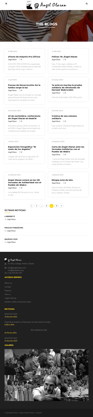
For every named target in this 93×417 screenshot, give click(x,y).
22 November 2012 (14, 110)
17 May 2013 (56, 51)
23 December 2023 (11, 340)
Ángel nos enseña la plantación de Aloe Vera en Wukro (28, 322)
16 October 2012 (57, 110)
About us (8, 283)
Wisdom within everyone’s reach (18, 302)
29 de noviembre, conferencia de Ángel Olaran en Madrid (24, 117)
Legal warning (10, 298)
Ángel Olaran (12, 59)
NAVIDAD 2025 (11, 239)
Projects (8, 291)
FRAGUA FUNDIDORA (14, 228)
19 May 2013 (12, 51)
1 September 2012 (57, 174)
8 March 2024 (9, 324)
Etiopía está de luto (62, 180)
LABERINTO (10, 216)
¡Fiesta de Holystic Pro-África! (24, 57)
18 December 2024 (11, 316)
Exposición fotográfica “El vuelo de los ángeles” (22, 148)
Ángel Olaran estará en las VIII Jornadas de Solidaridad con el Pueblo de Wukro (24, 182)
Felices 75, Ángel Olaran (64, 57)
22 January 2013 (57, 79)
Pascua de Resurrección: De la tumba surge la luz (24, 86)
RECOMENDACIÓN (26, 330)
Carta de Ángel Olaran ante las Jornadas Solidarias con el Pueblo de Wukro (68, 149)
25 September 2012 (58, 141)
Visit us (7, 294)
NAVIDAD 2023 (11, 338)
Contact (8, 287)
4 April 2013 (12, 79)
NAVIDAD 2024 (11, 314)
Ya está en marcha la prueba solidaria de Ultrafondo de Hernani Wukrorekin (67, 87)
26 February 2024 (11, 332)
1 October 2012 (13, 141)
